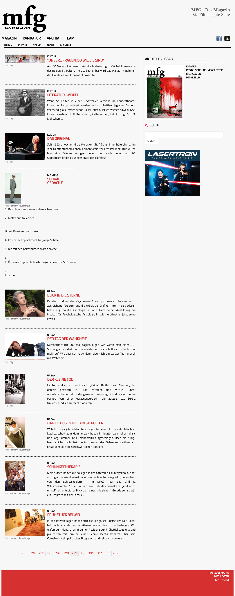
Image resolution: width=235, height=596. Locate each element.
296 (49, 553)
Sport (50, 45)
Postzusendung (219, 573)
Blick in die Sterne (63, 295)
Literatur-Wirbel (63, 95)
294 (33, 553)
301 (91, 553)
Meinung (65, 45)
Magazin (9, 38)
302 (99, 553)
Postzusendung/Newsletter (204, 70)
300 (82, 553)
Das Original (58, 138)
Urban (8, 45)
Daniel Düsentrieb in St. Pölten (75, 423)
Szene (37, 45)
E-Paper (191, 66)
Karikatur (32, 38)
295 (41, 553)
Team (69, 38)
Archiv (53, 38)
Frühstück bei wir (63, 515)
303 (107, 553)
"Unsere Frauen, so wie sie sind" (75, 60)
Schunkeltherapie (63, 467)
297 (58, 553)
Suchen (151, 141)
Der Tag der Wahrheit (67, 339)
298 (66, 553)
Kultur (22, 45)
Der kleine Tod (60, 379)
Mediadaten (193, 74)
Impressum (193, 77)
